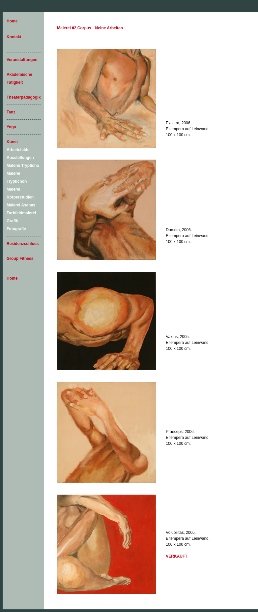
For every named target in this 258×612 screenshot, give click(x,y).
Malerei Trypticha (23, 165)
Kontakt (14, 37)
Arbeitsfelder (19, 149)
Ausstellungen (20, 157)
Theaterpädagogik (24, 97)
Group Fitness (20, 258)
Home (12, 21)
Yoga (11, 127)
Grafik (12, 221)
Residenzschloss (23, 243)
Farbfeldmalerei (21, 213)
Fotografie (16, 229)
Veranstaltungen (22, 59)
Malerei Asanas (21, 205)
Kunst (12, 141)
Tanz (11, 112)
